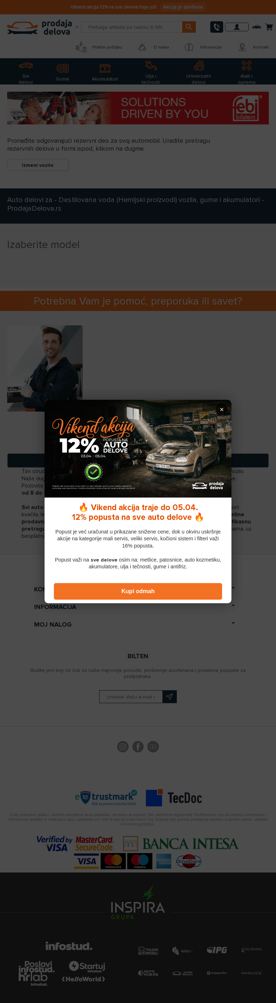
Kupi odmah (138, 591)
